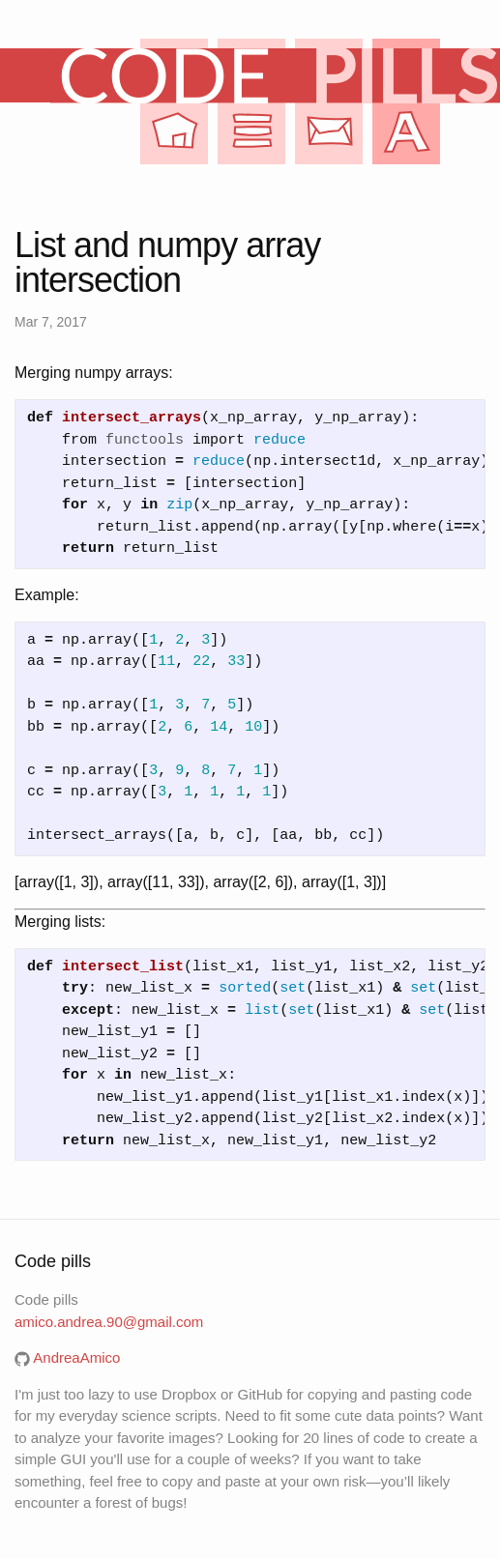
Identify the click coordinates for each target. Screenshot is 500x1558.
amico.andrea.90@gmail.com (109, 1321)
